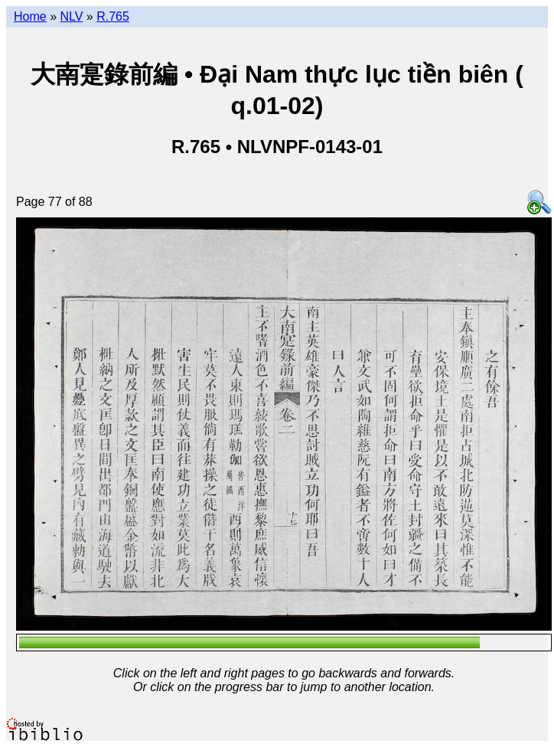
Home (30, 16)
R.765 (112, 16)
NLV (71, 16)
